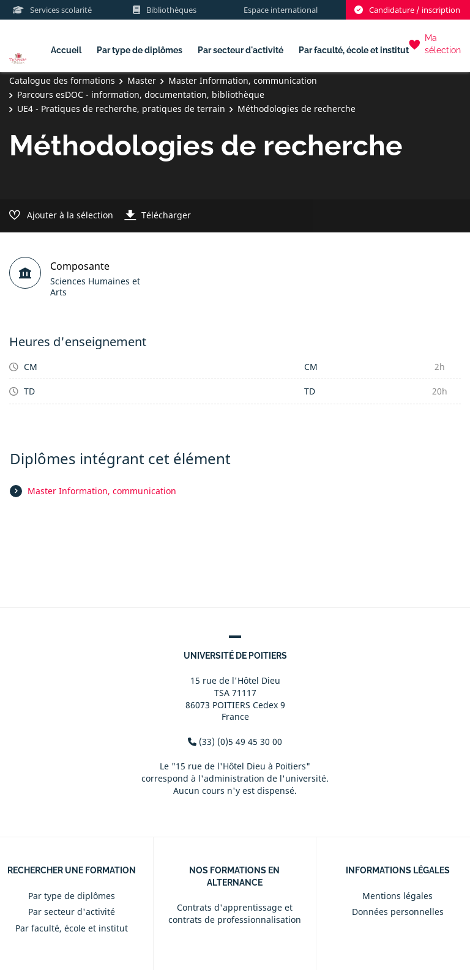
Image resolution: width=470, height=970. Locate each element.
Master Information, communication (242, 80)
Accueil (66, 50)
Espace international (281, 9)
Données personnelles (398, 911)
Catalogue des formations (62, 80)
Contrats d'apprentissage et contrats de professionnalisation (234, 913)
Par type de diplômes (139, 50)
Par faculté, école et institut (354, 50)
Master (141, 80)
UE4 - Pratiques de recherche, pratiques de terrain (121, 108)
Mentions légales (397, 896)
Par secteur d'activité (240, 50)
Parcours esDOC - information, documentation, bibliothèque (140, 94)
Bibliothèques (164, 9)
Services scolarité (52, 9)
